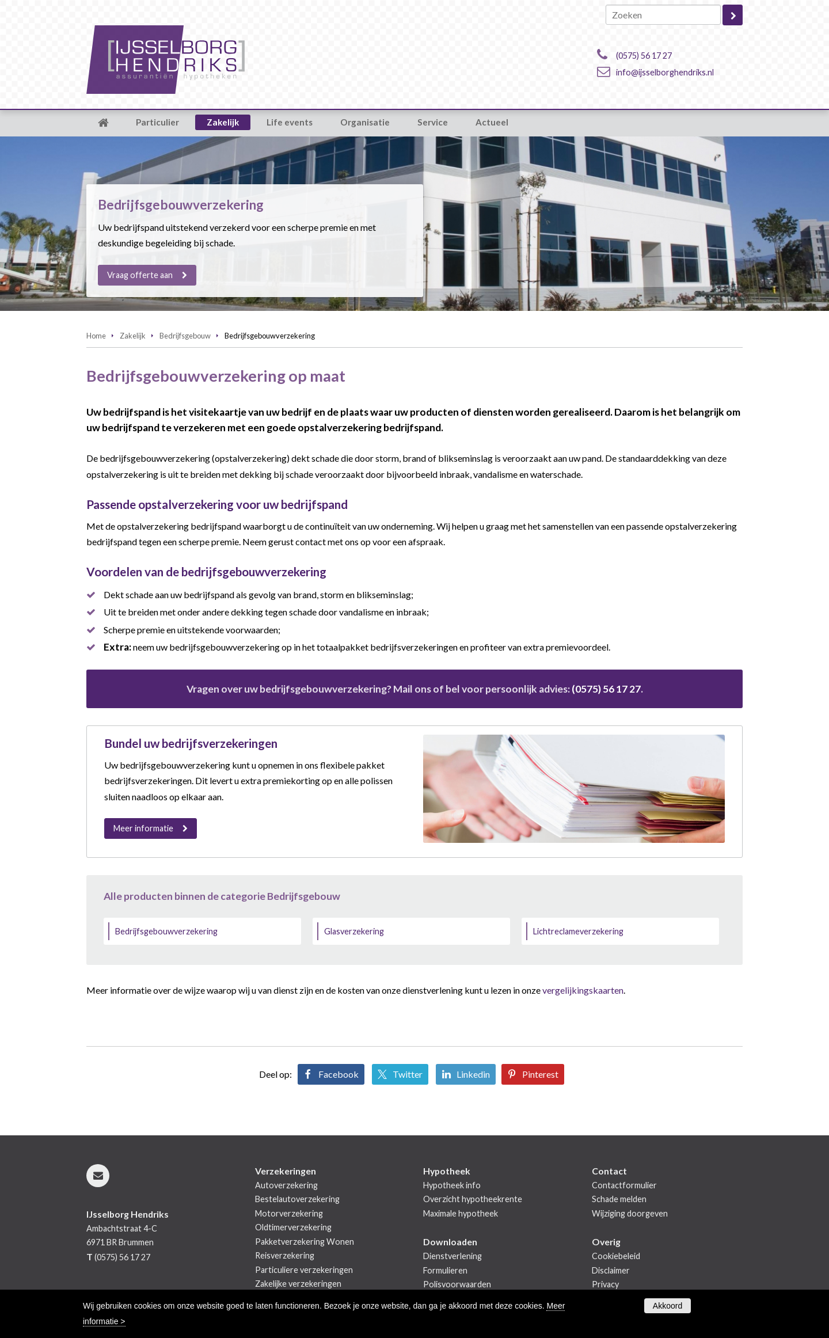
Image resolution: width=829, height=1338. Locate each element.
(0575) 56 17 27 (644, 55)
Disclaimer (611, 1270)
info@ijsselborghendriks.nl (665, 72)
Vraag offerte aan (140, 275)
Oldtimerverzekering (293, 1227)
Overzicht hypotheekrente (472, 1199)
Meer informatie (143, 828)
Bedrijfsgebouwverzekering (166, 931)
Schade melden (619, 1199)
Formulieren (445, 1270)
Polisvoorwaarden (457, 1284)
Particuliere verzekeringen (304, 1270)
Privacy (605, 1284)
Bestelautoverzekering (297, 1199)
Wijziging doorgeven (630, 1213)
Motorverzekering (289, 1213)
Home (96, 335)
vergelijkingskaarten (582, 990)
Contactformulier (624, 1185)
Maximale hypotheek (460, 1213)
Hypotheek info (452, 1185)
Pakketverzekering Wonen (304, 1241)
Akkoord (667, 1305)
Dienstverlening (452, 1256)
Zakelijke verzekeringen (298, 1283)
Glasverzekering (354, 931)
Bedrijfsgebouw (185, 335)
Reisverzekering (284, 1255)
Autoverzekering (286, 1185)
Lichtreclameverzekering (578, 931)
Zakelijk (133, 335)
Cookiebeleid (616, 1256)
